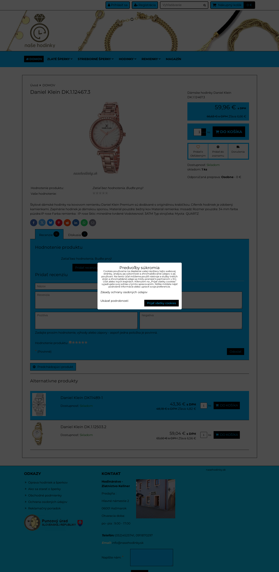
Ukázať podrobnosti (114, 301)
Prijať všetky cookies (161, 303)
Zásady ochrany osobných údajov (123, 292)
